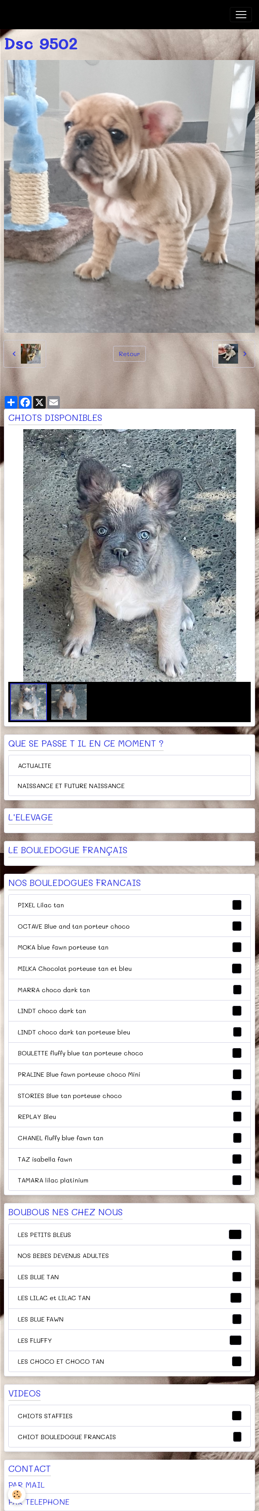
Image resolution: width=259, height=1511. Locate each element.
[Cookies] (17, 1494)
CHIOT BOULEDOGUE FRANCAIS (130, 1437)
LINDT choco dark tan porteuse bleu (130, 1032)
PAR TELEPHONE (38, 1501)
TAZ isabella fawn (130, 1159)
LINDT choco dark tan (130, 1011)
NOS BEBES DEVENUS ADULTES (130, 1255)
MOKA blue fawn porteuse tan (130, 947)
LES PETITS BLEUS (130, 1234)
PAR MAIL (26, 1484)
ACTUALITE (34, 765)
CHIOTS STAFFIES (130, 1416)
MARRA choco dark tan (130, 990)
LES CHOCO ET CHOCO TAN (130, 1361)
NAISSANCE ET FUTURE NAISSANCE (71, 785)
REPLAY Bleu (130, 1116)
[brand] (47, 14)
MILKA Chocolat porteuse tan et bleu (130, 968)
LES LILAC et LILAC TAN (130, 1298)
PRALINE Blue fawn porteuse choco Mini (130, 1074)
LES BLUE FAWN (130, 1319)
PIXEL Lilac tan (130, 905)
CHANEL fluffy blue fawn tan (130, 1138)
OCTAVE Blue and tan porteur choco (130, 926)
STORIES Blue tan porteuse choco (130, 1096)
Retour (129, 353)
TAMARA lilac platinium (130, 1180)
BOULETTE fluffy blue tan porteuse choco (130, 1053)
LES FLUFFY (130, 1340)
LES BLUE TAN (130, 1277)
